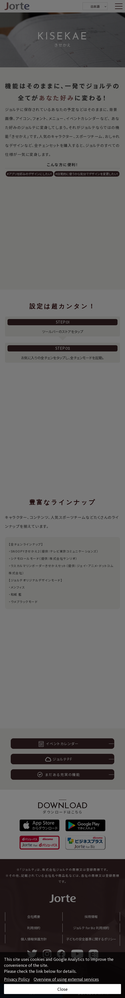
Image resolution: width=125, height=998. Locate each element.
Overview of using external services (66, 979)
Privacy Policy (17, 979)
